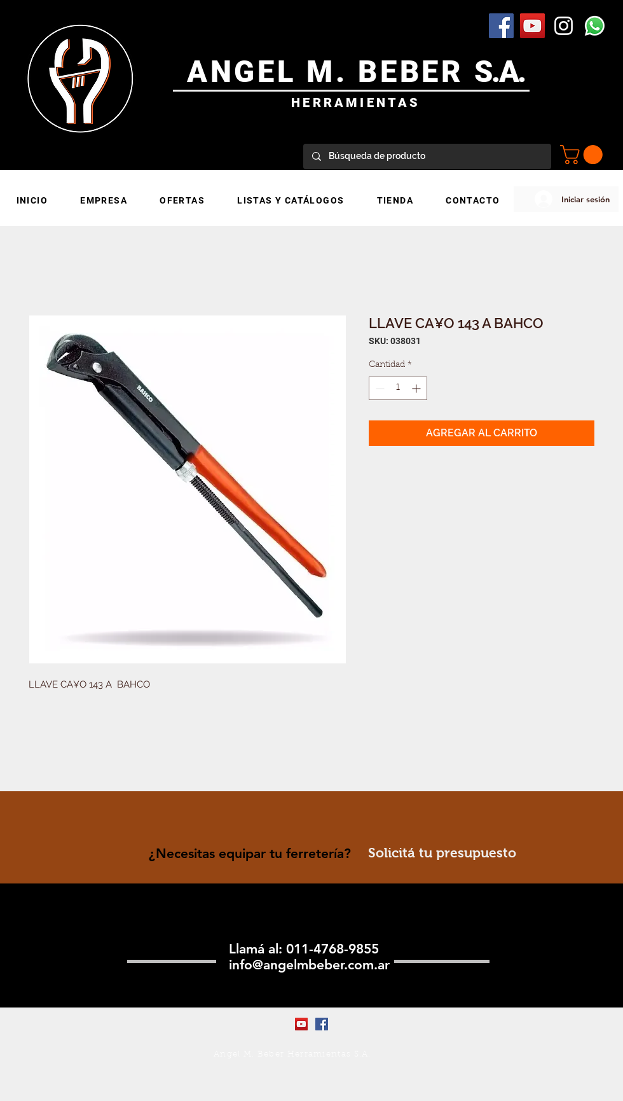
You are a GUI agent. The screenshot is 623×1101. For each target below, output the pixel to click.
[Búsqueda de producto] (426, 156)
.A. (508, 71)
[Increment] (417, 388)
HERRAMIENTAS (355, 102)
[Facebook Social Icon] (501, 25)
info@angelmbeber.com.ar (309, 965)
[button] (583, 154)
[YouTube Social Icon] (532, 25)
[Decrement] (379, 388)
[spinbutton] (398, 388)
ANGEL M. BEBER (331, 71)
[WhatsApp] (594, 25)
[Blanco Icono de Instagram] (563, 25)
